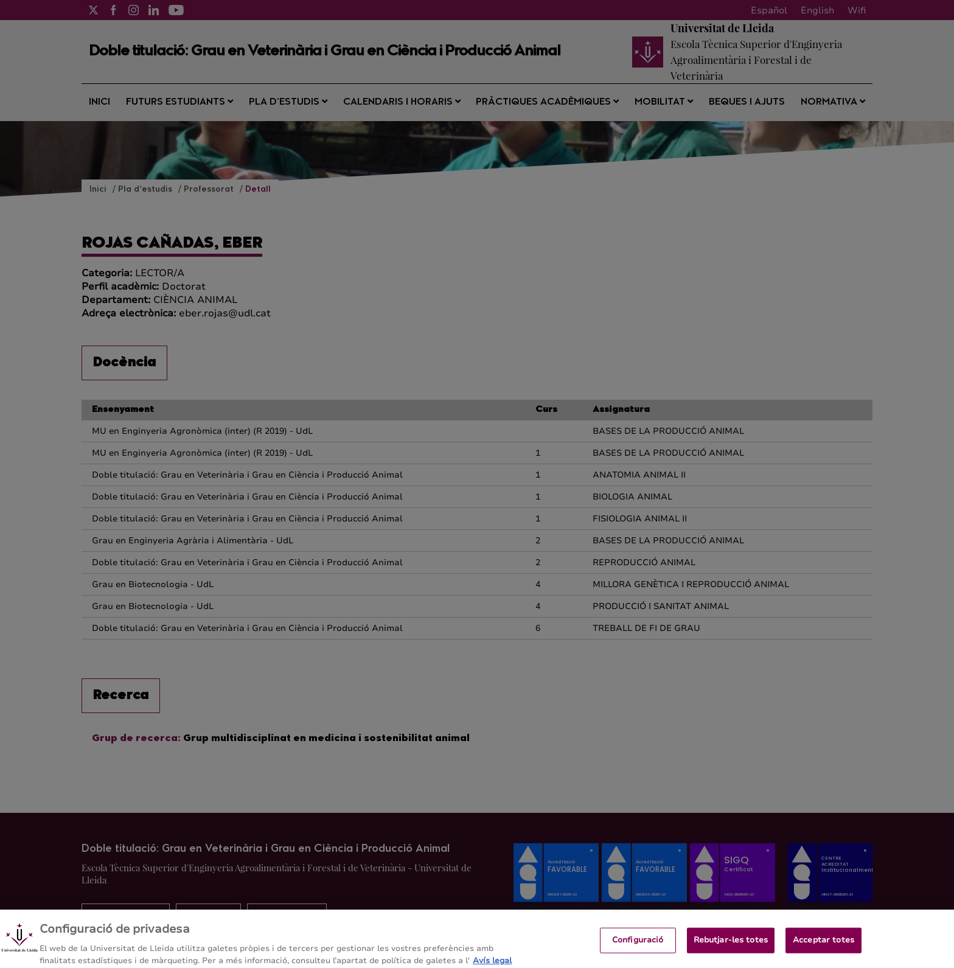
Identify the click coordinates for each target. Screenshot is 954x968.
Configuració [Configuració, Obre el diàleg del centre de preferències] (638, 945)
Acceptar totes (823, 945)
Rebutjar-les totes (731, 945)
